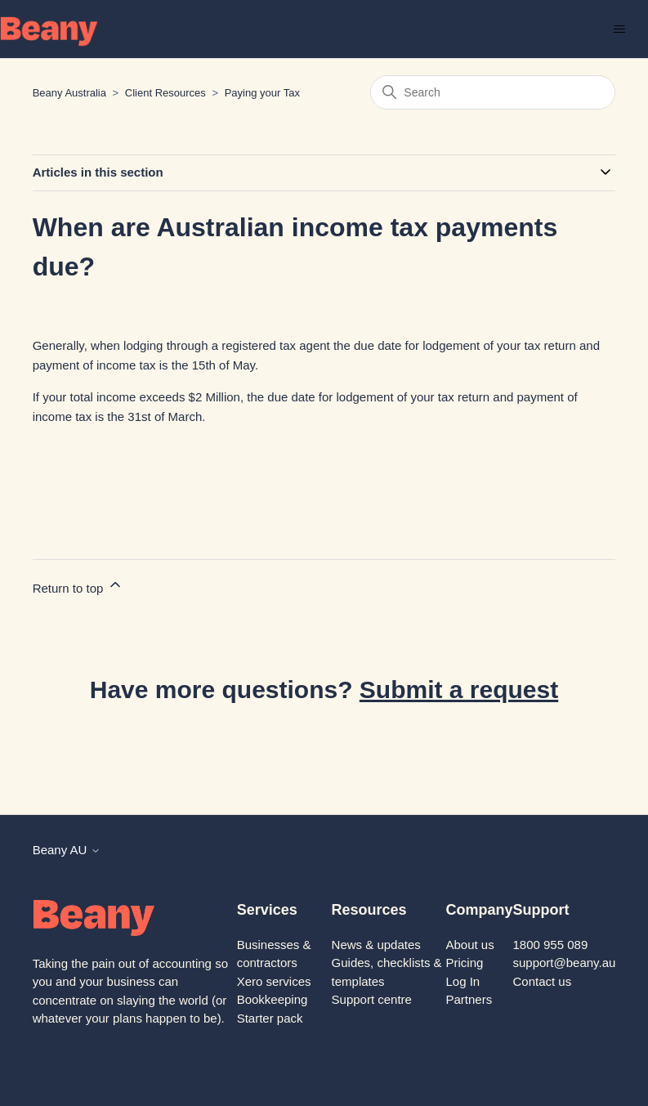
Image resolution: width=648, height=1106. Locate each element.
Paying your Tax (262, 93)
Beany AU (67, 850)
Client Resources (165, 93)
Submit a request (459, 689)
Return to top (78, 585)
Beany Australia (69, 93)
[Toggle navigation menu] (619, 29)
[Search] (492, 92)
